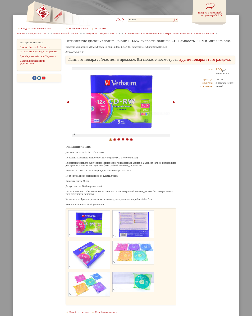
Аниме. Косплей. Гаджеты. (35, 47)
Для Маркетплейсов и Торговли (38, 56)
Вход (24, 28)
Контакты (100, 28)
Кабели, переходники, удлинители (32, 62)
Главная (21, 34)
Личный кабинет (41, 28)
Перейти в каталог (79, 312)
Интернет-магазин (79, 28)
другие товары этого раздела (204, 60)
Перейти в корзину (106, 312)
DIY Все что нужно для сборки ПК (38, 51)
